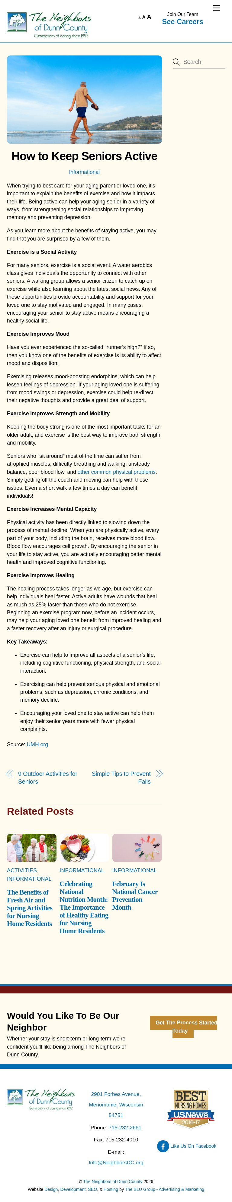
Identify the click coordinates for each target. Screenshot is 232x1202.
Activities (22, 870)
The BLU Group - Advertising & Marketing (164, 1189)
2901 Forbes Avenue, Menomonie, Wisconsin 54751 (116, 1104)
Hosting (111, 1189)
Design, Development (64, 1189)
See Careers (182, 21)
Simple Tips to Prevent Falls (121, 777)
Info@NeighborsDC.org (116, 1163)
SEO (92, 1189)
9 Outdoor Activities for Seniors (47, 777)
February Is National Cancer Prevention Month (135, 895)
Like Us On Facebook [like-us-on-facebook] (187, 1146)
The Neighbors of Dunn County (112, 1181)
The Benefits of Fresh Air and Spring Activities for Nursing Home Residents (29, 908)
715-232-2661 (125, 1128)
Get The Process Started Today (186, 1027)
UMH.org (37, 744)
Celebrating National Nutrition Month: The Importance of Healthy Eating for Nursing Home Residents (84, 907)
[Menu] (217, 8)
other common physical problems (117, 472)
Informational (84, 172)
